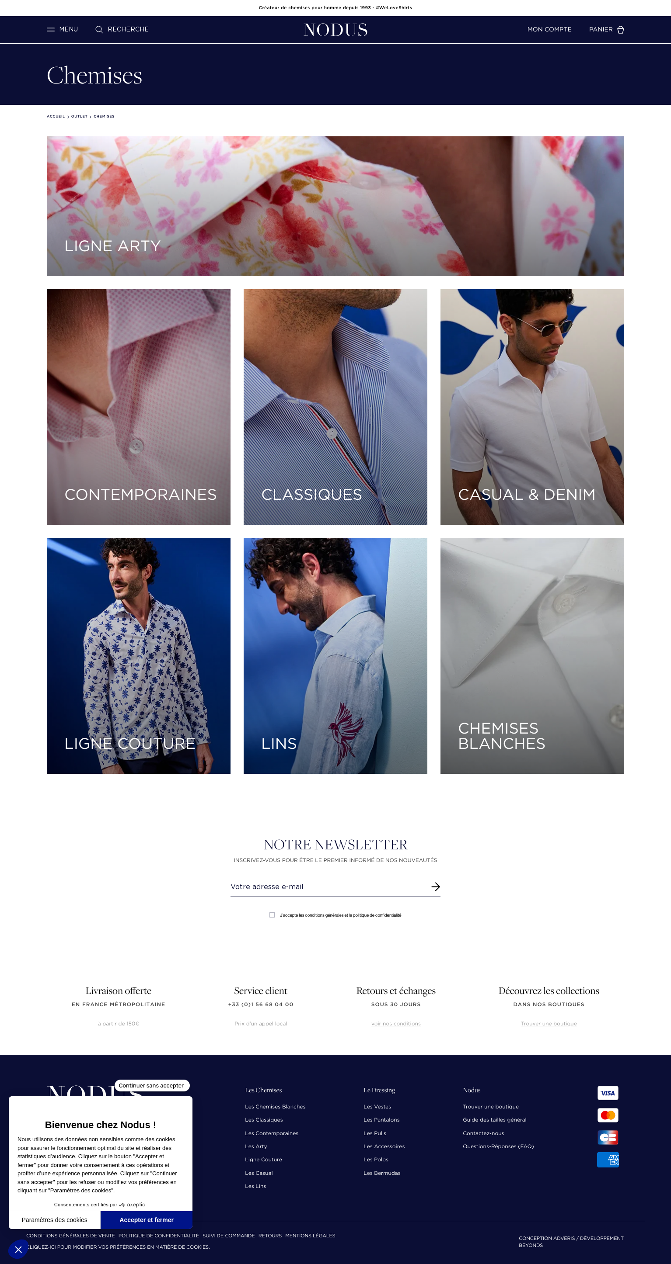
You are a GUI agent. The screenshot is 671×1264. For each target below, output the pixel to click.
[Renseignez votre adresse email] (327, 887)
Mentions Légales (310, 1236)
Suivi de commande (229, 1236)
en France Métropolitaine (118, 1004)
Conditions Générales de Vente (70, 1236)
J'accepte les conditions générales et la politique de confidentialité (335, 915)
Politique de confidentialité (159, 1236)
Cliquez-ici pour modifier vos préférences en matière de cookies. (118, 1247)
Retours (270, 1236)
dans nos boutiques (548, 1004)
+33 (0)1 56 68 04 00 (261, 1004)
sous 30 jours (396, 1004)
